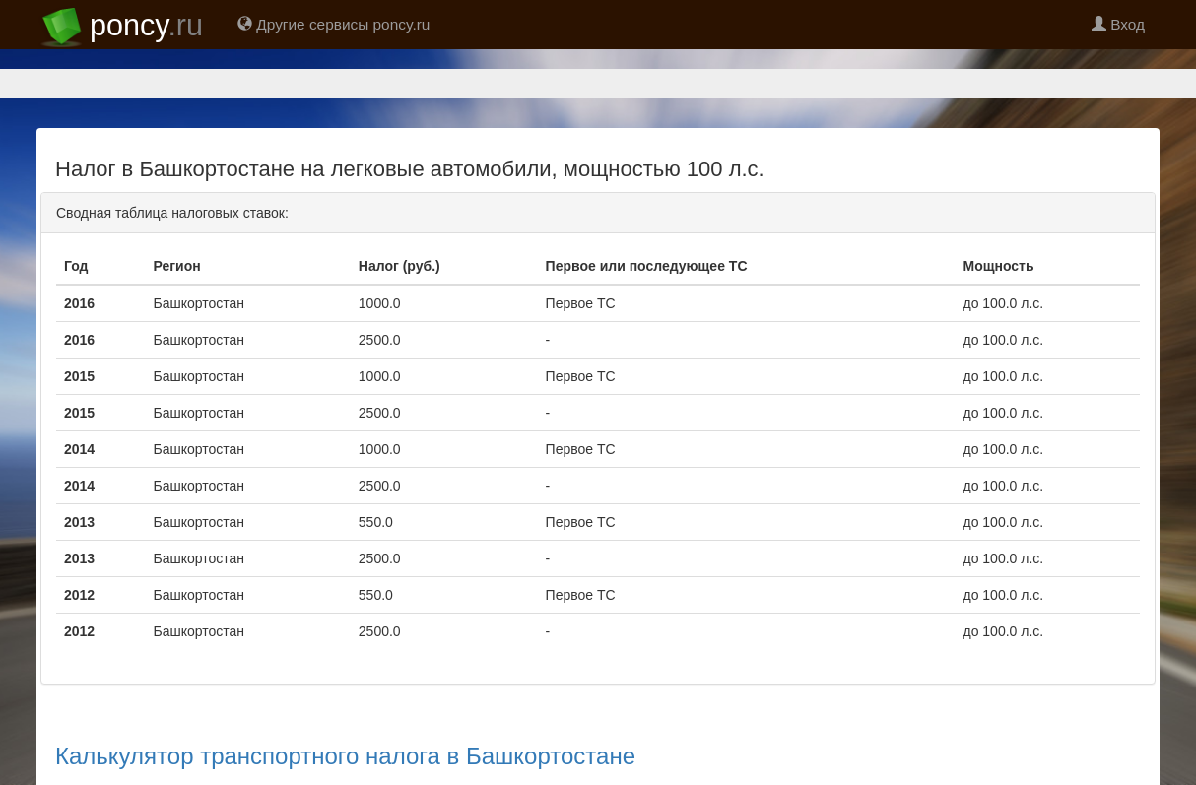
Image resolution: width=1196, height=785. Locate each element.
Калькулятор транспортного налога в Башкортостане (345, 756)
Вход (1118, 24)
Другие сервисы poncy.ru (333, 24)
